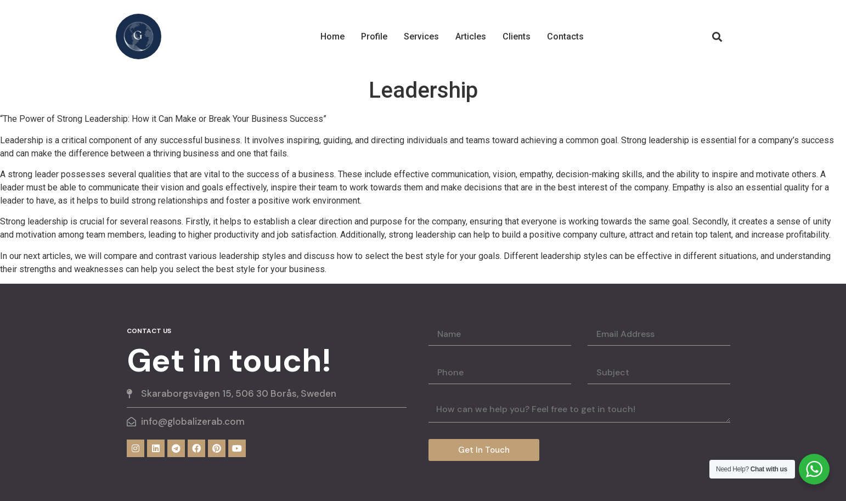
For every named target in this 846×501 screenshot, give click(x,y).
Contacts (565, 36)
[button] (717, 36)
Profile (374, 36)
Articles (470, 36)
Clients (517, 36)
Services (421, 36)
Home (332, 36)
